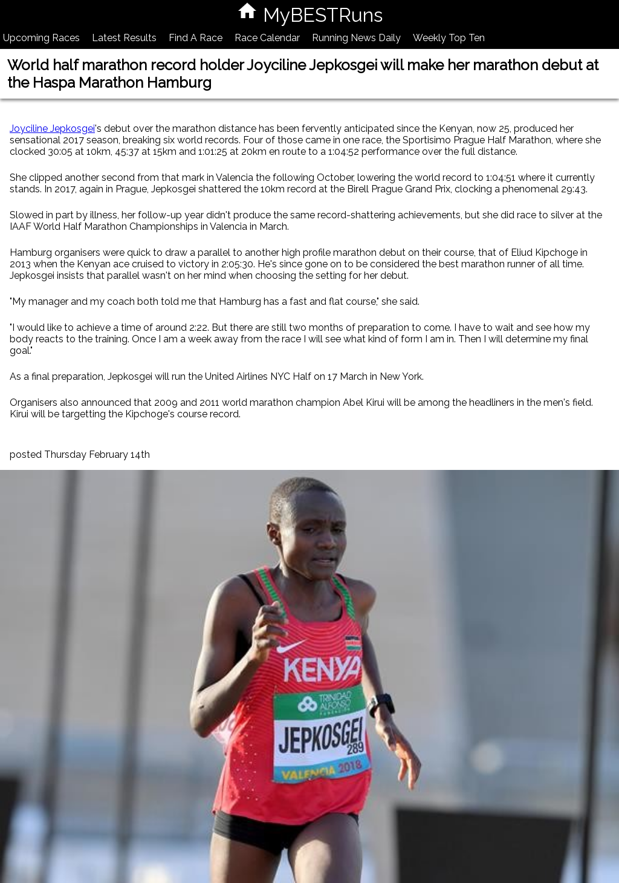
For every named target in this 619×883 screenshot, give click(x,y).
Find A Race (195, 38)
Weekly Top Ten (449, 38)
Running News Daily (356, 38)
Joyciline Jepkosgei (52, 128)
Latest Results (124, 38)
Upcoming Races (41, 38)
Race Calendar (267, 38)
